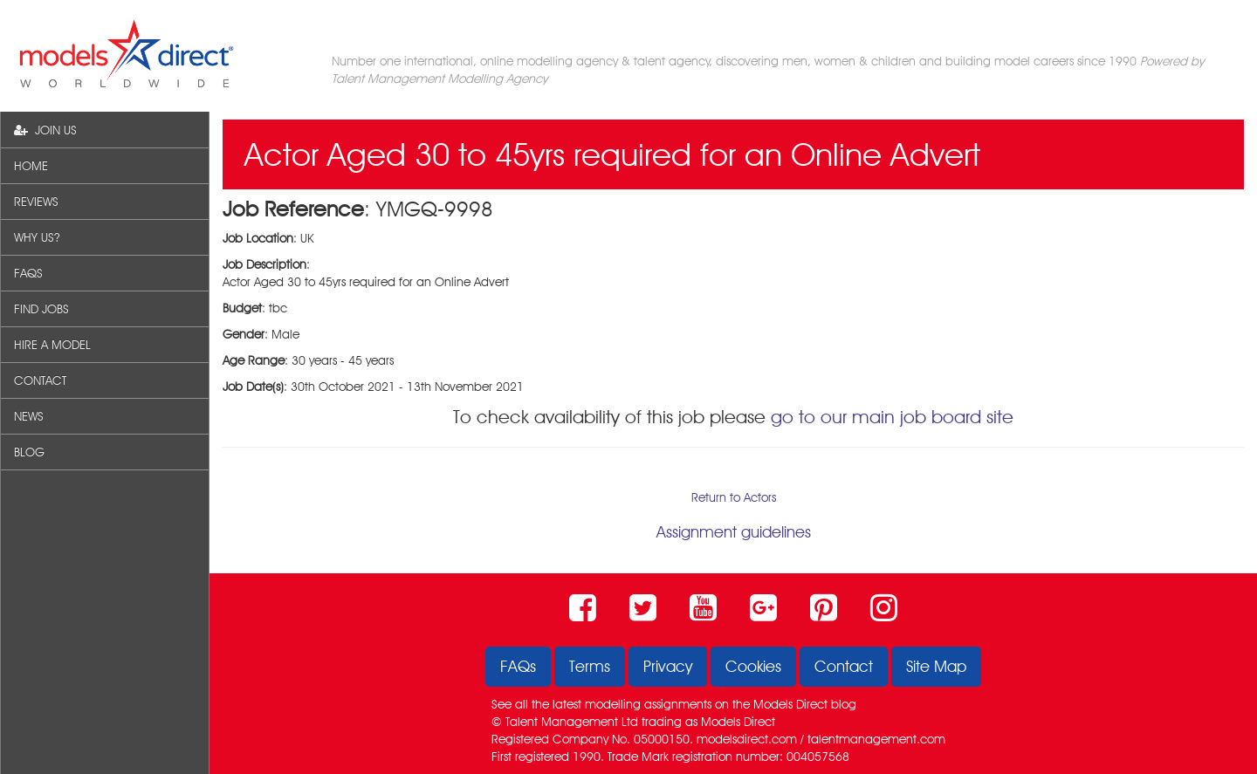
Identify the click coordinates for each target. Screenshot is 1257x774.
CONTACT (40, 380)
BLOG (29, 452)
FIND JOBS (41, 309)
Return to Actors (733, 497)
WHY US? (36, 237)
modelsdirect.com (747, 739)
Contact (843, 666)
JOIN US (45, 130)
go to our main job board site (892, 417)
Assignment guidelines (733, 532)
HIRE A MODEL (52, 345)
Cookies (753, 666)
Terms (589, 666)
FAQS (28, 273)
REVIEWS (36, 202)
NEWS (29, 416)
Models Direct (790, 704)
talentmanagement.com (876, 739)
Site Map (936, 666)
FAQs (518, 666)
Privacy (667, 666)
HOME (31, 166)
